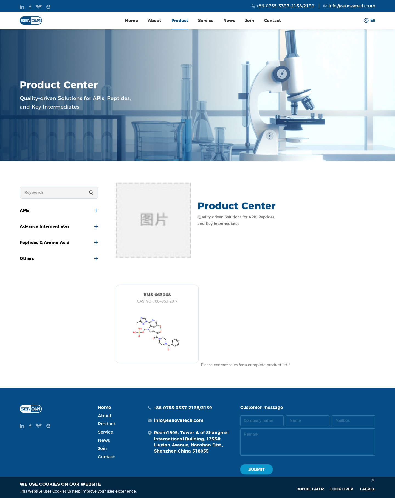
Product (179, 20)
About (154, 20)
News (229, 20)
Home (131, 20)
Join (249, 20)
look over (341, 489)
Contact (272, 20)
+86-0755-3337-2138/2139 (285, 5)
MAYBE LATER (310, 489)
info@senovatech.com (352, 5)
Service (205, 20)
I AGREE (367, 489)
